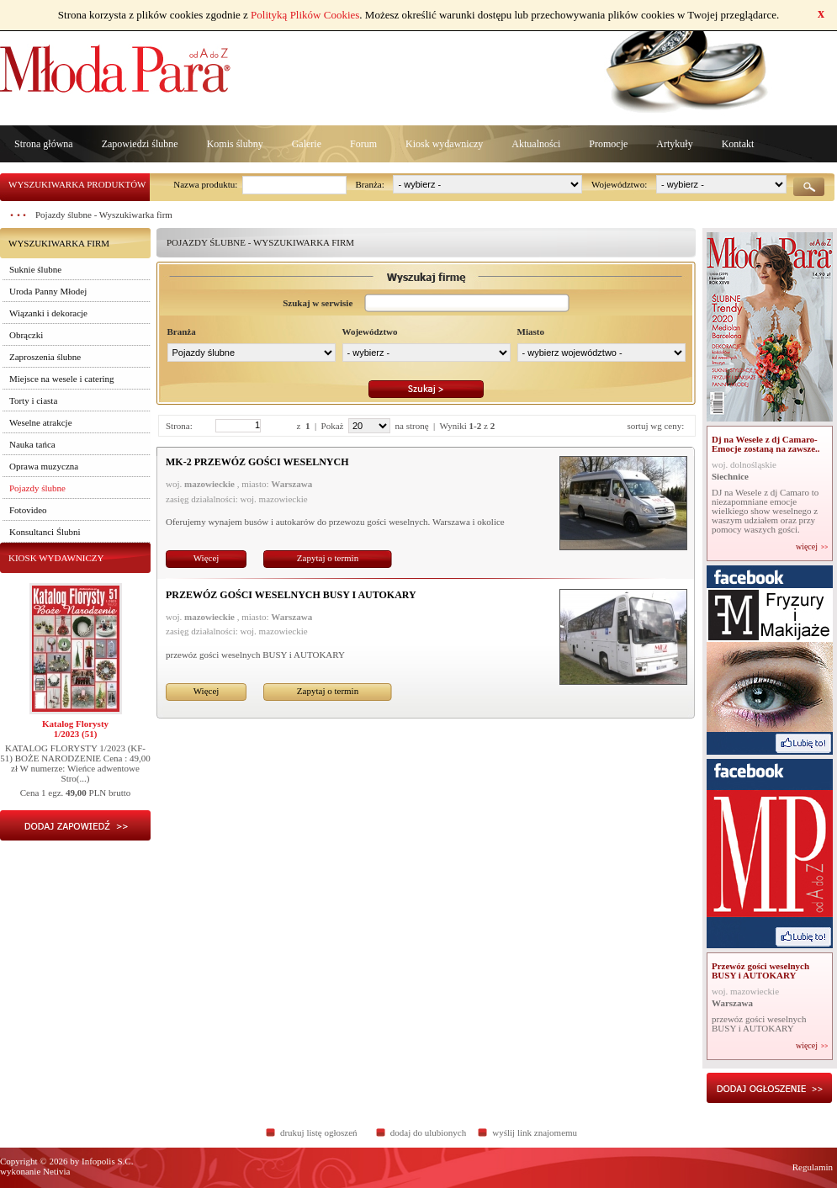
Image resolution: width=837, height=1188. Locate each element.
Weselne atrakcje (40, 422)
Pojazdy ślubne (37, 488)
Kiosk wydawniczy (444, 144)
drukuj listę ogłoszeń (319, 1132)
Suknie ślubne (35, 269)
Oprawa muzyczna (43, 466)
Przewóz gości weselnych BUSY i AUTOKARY (291, 595)
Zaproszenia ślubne (45, 357)
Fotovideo (28, 510)
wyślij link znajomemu (534, 1132)
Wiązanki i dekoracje (48, 313)
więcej (807, 547)
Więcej (206, 558)
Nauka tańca (32, 444)
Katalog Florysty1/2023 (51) (75, 729)
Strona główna (43, 144)
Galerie (306, 144)
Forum (363, 144)
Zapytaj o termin (327, 558)
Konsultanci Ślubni (45, 532)
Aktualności (535, 144)
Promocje (608, 144)
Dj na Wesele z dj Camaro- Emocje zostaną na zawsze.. (766, 443)
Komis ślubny (235, 144)
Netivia (56, 1171)
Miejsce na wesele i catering (61, 379)
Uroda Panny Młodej (48, 291)
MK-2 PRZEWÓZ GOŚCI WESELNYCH (257, 462)
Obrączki (26, 335)
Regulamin (812, 1167)
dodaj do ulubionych (428, 1132)
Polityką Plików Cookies (305, 14)
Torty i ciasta (33, 400)
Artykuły (674, 144)
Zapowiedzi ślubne (140, 144)
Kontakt (738, 144)
